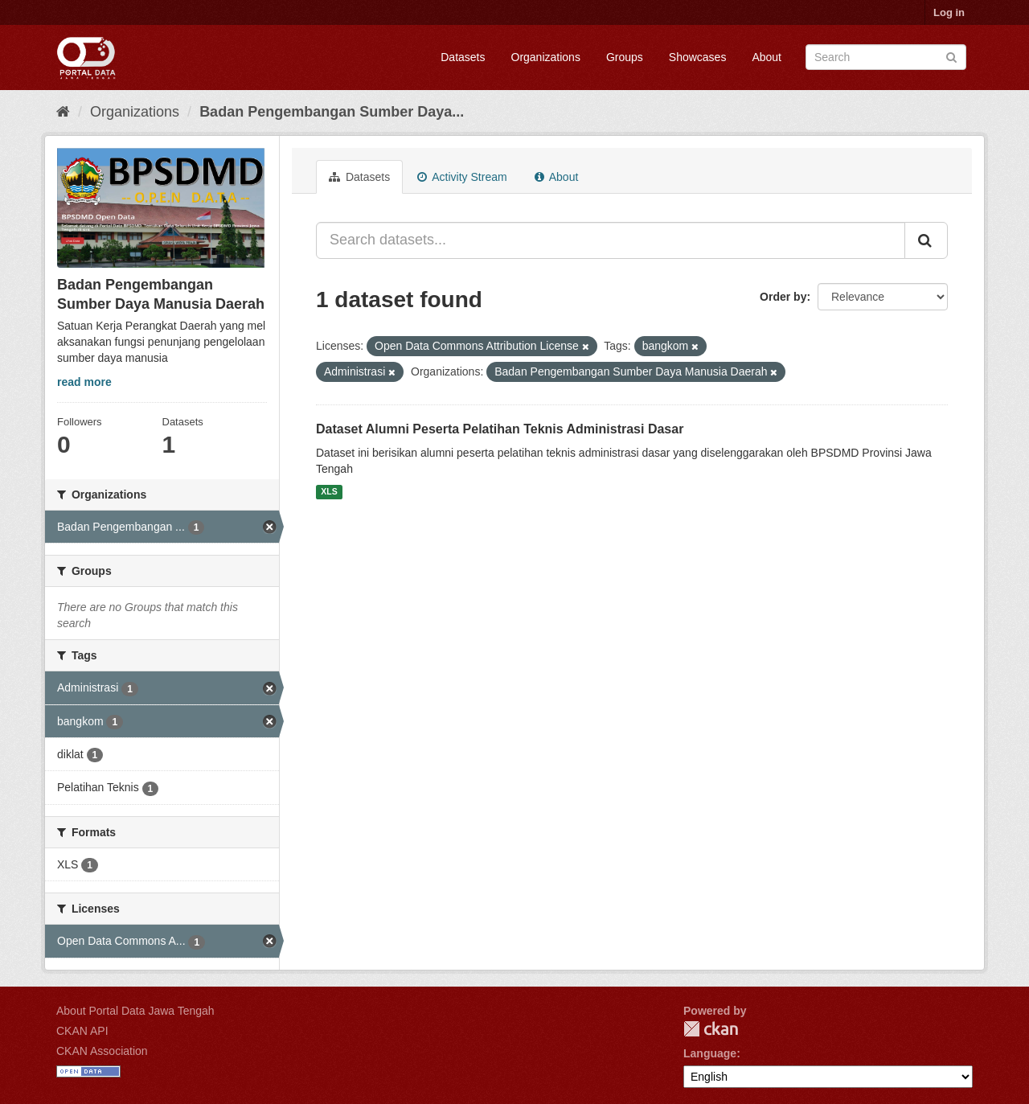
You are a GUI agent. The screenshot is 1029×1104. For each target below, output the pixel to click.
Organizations (545, 57)
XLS (329, 492)
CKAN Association (102, 1050)
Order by (783, 296)
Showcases (698, 57)
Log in (949, 12)
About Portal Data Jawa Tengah (135, 1010)
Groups (624, 57)
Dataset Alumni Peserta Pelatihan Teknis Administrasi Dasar (499, 429)
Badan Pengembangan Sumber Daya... (331, 112)
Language (709, 1053)
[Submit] (951, 56)
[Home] (63, 112)
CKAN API (82, 1030)
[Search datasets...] (610, 240)
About (766, 57)
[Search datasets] (886, 57)
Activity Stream (461, 176)
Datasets (463, 57)
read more (84, 382)
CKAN (710, 1028)
